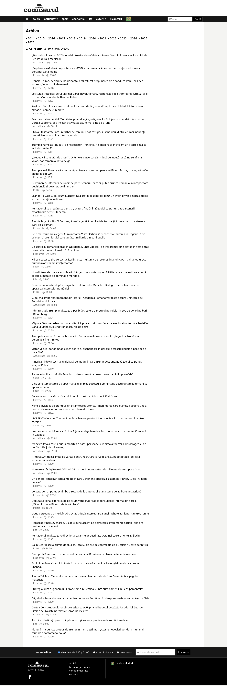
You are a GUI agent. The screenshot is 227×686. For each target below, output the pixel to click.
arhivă (72, 664)
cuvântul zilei (122, 664)
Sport (66, 19)
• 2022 (111, 39)
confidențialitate (78, 671)
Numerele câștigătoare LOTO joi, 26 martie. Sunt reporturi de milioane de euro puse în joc (86, 470)
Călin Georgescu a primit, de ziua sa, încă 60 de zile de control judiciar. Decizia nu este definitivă (90, 545)
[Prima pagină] (27, 19)
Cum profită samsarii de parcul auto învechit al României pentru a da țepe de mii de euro (86, 554)
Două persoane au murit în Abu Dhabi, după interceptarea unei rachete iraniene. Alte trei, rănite (90, 514)
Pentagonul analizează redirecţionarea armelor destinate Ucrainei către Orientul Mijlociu (86, 536)
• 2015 (39, 39)
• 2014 (29, 39)
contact (73, 674)
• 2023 (121, 39)
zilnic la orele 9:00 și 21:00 (73, 653)
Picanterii (118, 19)
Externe (103, 19)
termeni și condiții (79, 667)
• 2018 (70, 39)
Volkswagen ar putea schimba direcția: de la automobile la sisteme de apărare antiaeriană (86, 492)
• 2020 (91, 39)
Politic (37, 19)
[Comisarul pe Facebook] (30, 677)
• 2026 (29, 43)
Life (92, 19)
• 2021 (101, 39)
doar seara (124, 653)
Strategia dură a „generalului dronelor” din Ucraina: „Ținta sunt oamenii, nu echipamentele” (87, 589)
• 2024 (132, 39)
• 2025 (142, 39)
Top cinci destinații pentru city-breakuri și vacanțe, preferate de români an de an (80, 621)
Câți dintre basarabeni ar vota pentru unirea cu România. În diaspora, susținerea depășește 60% (90, 598)
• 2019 (80, 39)
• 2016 (50, 39)
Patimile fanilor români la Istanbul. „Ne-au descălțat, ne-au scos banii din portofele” (82, 375)
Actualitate (52, 19)
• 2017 (60, 39)
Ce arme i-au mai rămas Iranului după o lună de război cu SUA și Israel (74, 397)
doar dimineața (103, 653)
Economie (79, 19)
